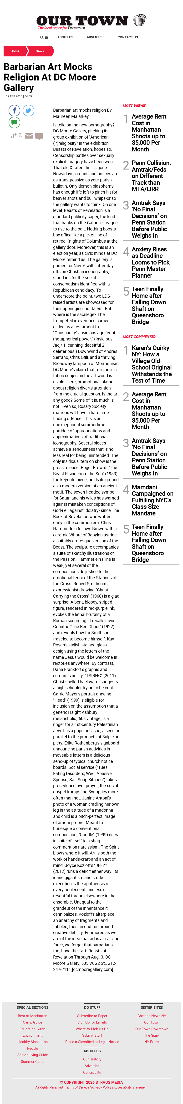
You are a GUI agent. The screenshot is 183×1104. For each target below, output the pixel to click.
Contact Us (128, 37)
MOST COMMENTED (139, 336)
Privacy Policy (101, 1087)
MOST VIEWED (134, 105)
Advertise (95, 37)
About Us (65, 37)
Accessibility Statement (131, 1087)
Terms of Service (77, 1087)
